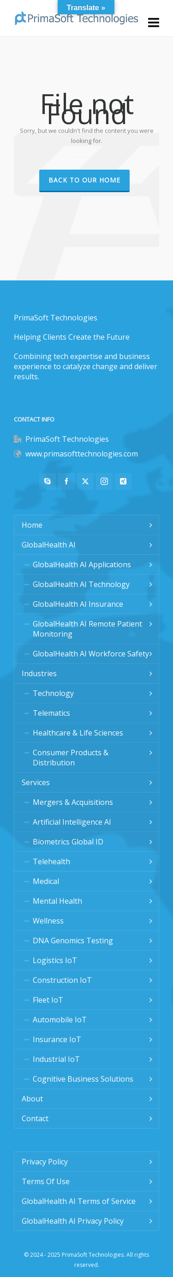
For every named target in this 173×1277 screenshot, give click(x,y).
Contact (35, 1118)
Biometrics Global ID (68, 842)
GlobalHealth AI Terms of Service (79, 1201)
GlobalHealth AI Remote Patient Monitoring (87, 629)
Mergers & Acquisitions (73, 802)
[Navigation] (153, 22)
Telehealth (51, 861)
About (32, 1099)
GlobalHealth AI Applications (82, 564)
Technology (53, 693)
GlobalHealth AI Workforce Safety (91, 654)
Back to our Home (84, 180)
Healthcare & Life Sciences (78, 733)
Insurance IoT (57, 1039)
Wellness (48, 921)
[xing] (123, 481)
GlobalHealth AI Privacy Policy (73, 1221)
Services (36, 782)
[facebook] (66, 481)
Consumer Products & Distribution (70, 757)
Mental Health (57, 901)
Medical (46, 881)
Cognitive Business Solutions (83, 1079)
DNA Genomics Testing (73, 940)
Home (32, 525)
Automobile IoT (60, 1020)
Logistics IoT (55, 960)
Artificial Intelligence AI (72, 822)
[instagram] (104, 481)
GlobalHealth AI (49, 545)
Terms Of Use (46, 1181)
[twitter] (85, 481)
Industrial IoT (56, 1059)
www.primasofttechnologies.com (81, 454)
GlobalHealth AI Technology (81, 584)
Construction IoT (62, 980)
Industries (39, 673)
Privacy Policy (45, 1162)
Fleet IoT (48, 1000)
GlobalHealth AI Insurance (78, 604)
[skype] (47, 481)
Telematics (51, 713)
